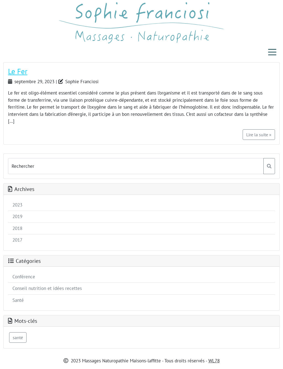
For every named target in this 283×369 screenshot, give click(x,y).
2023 (17, 205)
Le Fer (17, 71)
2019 (17, 216)
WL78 (214, 361)
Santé (18, 300)
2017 (17, 240)
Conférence (23, 277)
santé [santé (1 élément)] (18, 337)
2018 (17, 228)
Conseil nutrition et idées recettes (47, 288)
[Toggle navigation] (272, 52)
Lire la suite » (258, 134)
